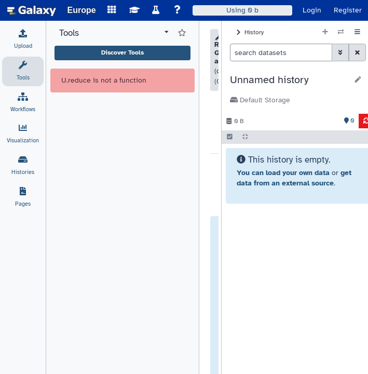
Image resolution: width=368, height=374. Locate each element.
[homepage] (31, 10)
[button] (289, 80)
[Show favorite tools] (181, 33)
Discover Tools (122, 52)
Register (348, 10)
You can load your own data (283, 172)
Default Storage (260, 100)
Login (312, 10)
